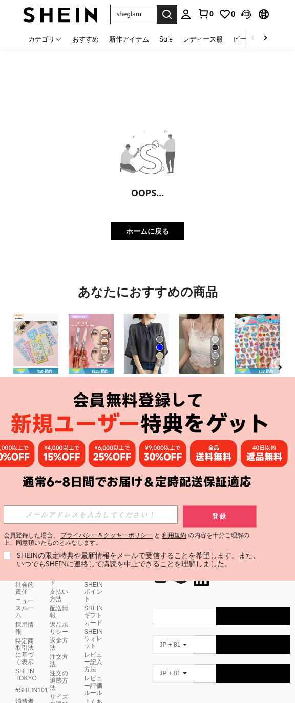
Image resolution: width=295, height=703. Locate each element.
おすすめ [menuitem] (85, 39)
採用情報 (24, 628)
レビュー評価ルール (93, 685)
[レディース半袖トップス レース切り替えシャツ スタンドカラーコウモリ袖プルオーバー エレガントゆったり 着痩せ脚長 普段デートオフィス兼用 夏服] (146, 344)
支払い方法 (59, 595)
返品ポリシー (59, 628)
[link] (205, 14)
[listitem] (35, 371)
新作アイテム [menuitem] (129, 39)
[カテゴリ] (45, 39)
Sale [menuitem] (166, 39)
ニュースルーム (24, 608)
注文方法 (59, 660)
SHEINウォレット (93, 639)
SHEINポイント (93, 592)
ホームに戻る (147, 231)
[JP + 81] (173, 644)
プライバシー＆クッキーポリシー (106, 535)
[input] (91, 514)
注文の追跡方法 (59, 680)
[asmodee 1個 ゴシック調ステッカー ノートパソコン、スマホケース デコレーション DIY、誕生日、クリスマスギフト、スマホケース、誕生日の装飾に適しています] (35, 344)
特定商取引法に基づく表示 (24, 651)
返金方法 (59, 644)
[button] (246, 14)
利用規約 (174, 535)
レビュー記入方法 (93, 662)
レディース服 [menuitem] (203, 39)
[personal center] (186, 14)
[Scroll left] (253, 39)
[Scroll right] (265, 39)
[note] (35, 371)
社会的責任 (24, 588)
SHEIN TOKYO (26, 675)
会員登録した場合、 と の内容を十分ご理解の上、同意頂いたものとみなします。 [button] (127, 539)
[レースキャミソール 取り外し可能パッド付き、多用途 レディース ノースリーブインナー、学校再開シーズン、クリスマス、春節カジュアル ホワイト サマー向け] (201, 344)
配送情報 (59, 612)
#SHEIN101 (31, 690)
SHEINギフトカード (93, 615)
